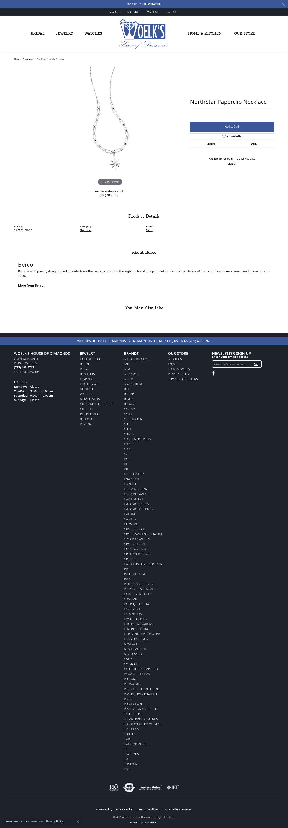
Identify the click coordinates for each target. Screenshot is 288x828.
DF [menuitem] (126, 464)
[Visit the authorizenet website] (129, 788)
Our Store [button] (244, 34)
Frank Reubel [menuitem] (134, 499)
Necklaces (28, 59)
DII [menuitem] (126, 469)
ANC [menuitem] (127, 364)
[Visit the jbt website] (172, 788)
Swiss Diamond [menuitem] (135, 744)
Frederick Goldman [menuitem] (138, 509)
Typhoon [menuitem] (130, 764)
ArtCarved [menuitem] (132, 374)
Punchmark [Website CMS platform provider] (151, 822)
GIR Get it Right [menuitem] (135, 529)
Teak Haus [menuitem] (131, 754)
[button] (115, 11)
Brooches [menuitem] (87, 419)
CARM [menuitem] (128, 414)
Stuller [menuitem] (129, 734)
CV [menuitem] (125, 454)
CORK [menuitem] (127, 449)
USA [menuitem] (126, 769)
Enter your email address (230, 357)
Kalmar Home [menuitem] (134, 614)
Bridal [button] (38, 34)
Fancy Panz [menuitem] (132, 479)
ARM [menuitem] (127, 369)
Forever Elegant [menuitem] (136, 489)
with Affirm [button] (154, 4)
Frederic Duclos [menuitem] (136, 504)
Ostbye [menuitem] (129, 659)
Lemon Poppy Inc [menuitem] (136, 629)
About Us (175, 359)
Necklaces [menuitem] (87, 389)
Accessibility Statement (178, 809)
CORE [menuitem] (127, 444)
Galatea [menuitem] (130, 519)
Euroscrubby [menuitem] (134, 474)
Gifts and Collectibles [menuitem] (97, 404)
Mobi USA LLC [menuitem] (133, 654)
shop (16, 59)
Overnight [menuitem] (132, 664)
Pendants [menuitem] (87, 424)
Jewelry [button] (64, 34)
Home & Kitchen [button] (205, 34)
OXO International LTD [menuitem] (141, 669)
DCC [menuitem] (127, 459)
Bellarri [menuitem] (130, 394)
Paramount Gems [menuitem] (137, 674)
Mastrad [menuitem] (130, 644)
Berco (149, 230)
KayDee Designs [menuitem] (135, 619)
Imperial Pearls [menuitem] (135, 574)
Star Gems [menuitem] (131, 729)
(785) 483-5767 (109, 195)
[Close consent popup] (78, 821)
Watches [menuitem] (86, 394)
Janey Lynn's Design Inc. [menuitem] (141, 589)
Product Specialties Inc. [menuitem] (142, 689)
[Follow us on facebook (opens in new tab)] (213, 373)
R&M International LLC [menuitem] (141, 694)
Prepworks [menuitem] (132, 684)
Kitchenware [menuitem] (89, 384)
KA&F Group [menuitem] (132, 609)
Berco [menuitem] (128, 399)
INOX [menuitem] (127, 579)
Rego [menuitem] (128, 699)
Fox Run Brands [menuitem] (136, 494)
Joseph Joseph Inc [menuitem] (137, 604)
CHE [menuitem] (126, 424)
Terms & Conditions (183, 379)
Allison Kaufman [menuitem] (137, 359)
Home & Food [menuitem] (90, 359)
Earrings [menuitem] (86, 379)
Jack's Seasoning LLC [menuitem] (139, 584)
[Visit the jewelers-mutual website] (150, 788)
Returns (253, 144)
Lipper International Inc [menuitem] (142, 634)
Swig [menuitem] (127, 739)
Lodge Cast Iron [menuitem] (136, 639)
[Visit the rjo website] (114, 788)
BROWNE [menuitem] (130, 404)
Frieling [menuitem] (130, 514)
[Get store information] (27, 372)
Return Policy (104, 809)
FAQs (171, 364)
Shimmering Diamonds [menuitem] (141, 719)
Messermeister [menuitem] (135, 649)
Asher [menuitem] (128, 379)
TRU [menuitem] (126, 759)
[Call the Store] (24, 367)
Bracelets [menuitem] (87, 374)
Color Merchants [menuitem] (137, 439)
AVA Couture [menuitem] (133, 384)
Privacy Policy (178, 374)
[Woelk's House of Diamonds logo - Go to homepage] (144, 33)
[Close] (283, 4)
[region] (110, 127)
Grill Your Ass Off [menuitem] (137, 554)
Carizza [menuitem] (129, 409)
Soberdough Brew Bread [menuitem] (143, 724)
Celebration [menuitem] (133, 419)
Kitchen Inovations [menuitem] (138, 624)
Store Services (179, 369)
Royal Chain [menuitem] (133, 704)
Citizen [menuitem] (129, 434)
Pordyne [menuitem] (130, 679)
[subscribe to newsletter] (256, 364)
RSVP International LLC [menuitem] (141, 709)
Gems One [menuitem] (131, 524)
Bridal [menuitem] (85, 364)
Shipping (211, 144)
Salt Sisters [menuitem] (132, 714)
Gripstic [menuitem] (130, 559)
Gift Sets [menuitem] (86, 409)
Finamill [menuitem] (130, 484)
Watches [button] (93, 34)
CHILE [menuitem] (128, 429)
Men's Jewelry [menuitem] (90, 399)
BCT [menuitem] (126, 389)
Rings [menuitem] (84, 369)
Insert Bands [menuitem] (89, 414)
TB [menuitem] (125, 749)
